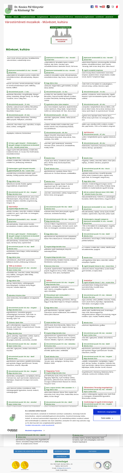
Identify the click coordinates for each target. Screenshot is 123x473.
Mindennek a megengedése (107, 450)
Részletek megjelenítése (33, 469)
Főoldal (9, 17)
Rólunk (16, 17)
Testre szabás (107, 457)
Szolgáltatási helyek (28, 17)
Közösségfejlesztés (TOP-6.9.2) (61, 17)
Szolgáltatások (42, 17)
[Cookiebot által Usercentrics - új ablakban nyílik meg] (12, 469)
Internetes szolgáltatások (84, 17)
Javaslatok (109, 17)
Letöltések (100, 17)
